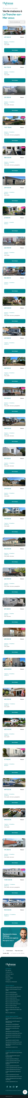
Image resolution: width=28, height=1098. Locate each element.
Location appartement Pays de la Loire (14, 1076)
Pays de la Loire (19, 950)
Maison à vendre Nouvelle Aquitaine (13, 996)
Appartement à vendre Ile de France (13, 1035)
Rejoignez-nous (8, 940)
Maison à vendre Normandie (11, 994)
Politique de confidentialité (11, 981)
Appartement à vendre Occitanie (12, 1040)
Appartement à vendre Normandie (13, 1026)
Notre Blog (8, 976)
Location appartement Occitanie (12, 1074)
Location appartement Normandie (13, 1060)
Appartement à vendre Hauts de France (14, 1033)
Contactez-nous (9, 972)
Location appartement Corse (12, 1081)
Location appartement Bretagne (12, 1058)
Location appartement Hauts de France (14, 1067)
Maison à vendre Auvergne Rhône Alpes (14, 987)
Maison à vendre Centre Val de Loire (13, 1003)
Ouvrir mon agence (10, 974)
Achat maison (9, 950)
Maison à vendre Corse (10, 1012)
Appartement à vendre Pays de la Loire (14, 1042)
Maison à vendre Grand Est (11, 998)
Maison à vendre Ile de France (12, 1001)
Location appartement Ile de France (13, 1069)
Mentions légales (9, 978)
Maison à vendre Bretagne (11, 992)
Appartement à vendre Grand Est (12, 1031)
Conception (8, 979)
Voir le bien (15, 50)
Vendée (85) (6, 953)
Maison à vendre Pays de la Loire (12, 1007)
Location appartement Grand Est (12, 1065)
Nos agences (8, 970)
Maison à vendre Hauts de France (12, 1000)
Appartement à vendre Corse (12, 1047)
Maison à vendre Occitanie (11, 1005)
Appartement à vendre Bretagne (12, 1024)
